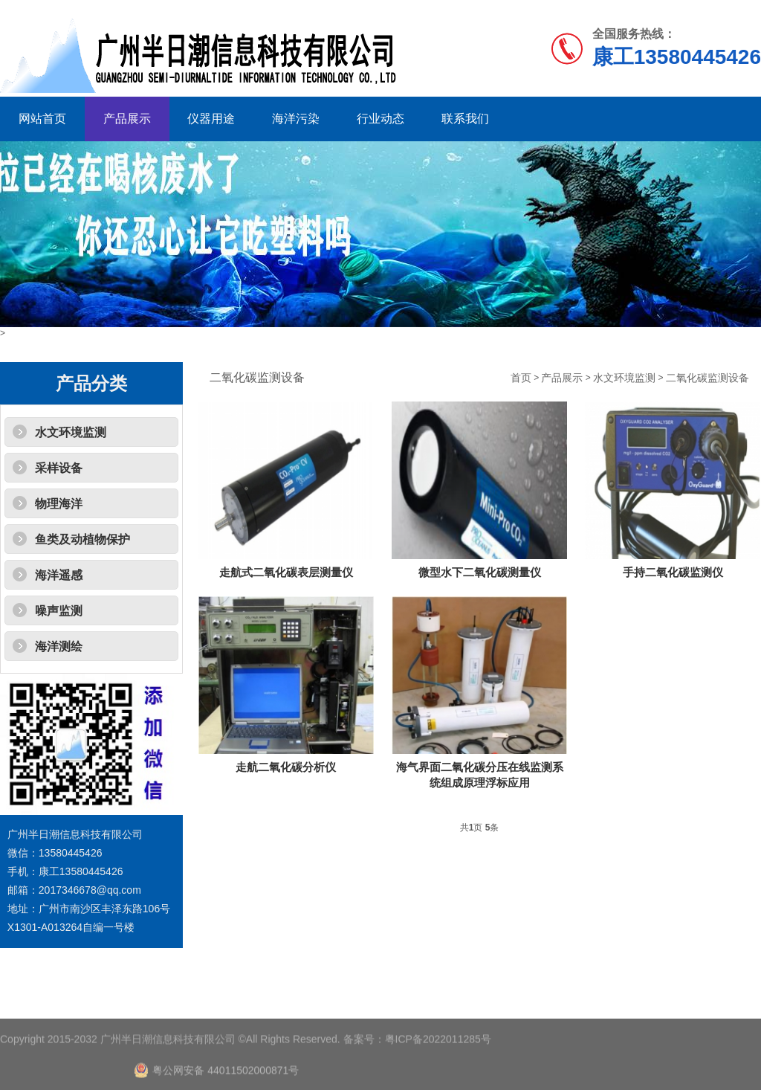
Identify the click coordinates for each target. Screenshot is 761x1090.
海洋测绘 (58, 646)
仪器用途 (211, 118)
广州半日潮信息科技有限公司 (168, 1060)
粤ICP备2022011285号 (438, 1060)
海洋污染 (296, 118)
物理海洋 (58, 503)
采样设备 (58, 468)
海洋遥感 (58, 575)
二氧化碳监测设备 (707, 378)
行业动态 (380, 118)
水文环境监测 (70, 432)
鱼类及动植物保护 (82, 539)
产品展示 (127, 118)
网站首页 (42, 118)
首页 (521, 378)
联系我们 (465, 118)
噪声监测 (58, 610)
